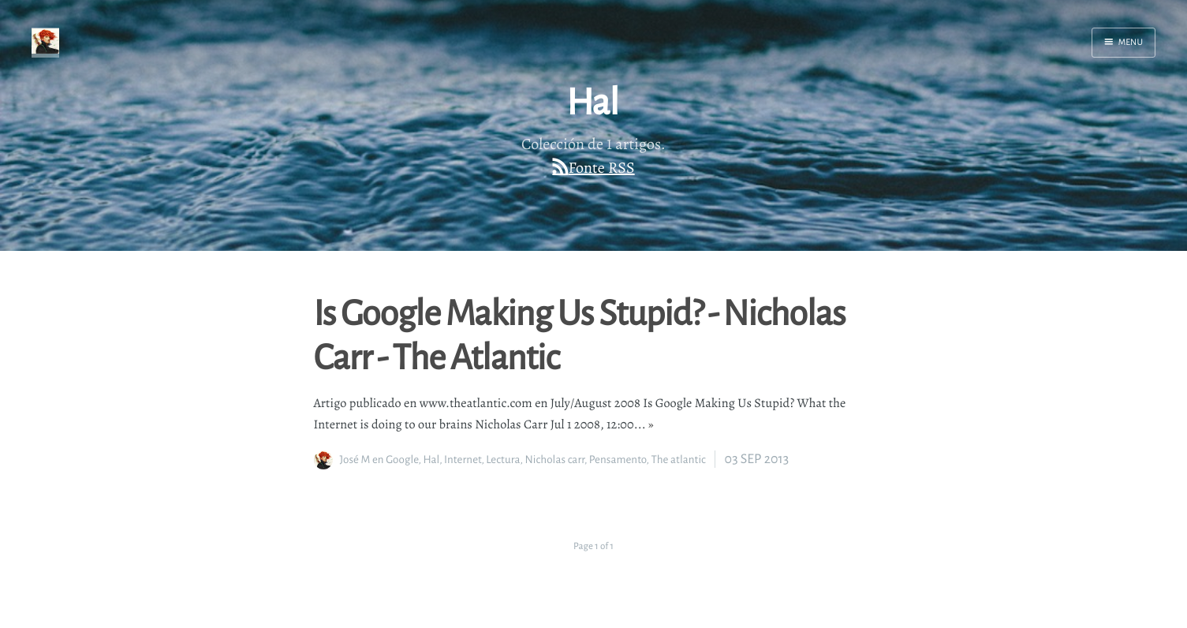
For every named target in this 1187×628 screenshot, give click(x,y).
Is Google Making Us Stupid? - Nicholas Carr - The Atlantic (579, 333)
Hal (431, 459)
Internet (462, 459)
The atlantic (678, 459)
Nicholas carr (554, 459)
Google (402, 459)
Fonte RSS (602, 167)
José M (355, 459)
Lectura (503, 459)
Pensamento (618, 459)
